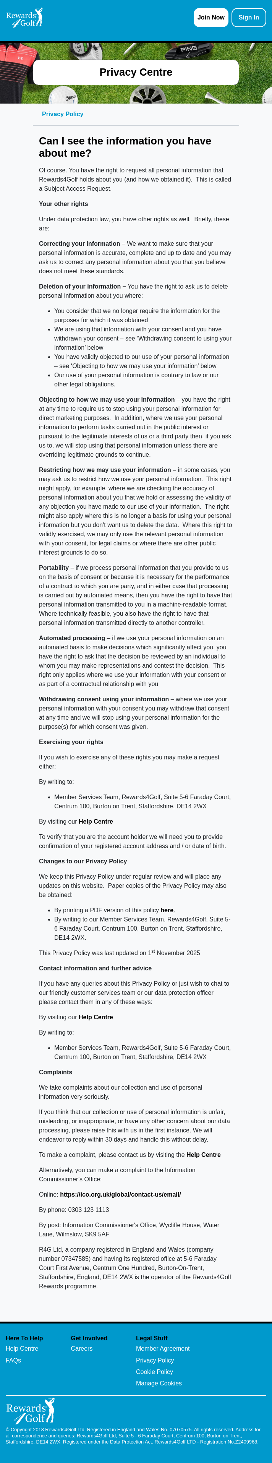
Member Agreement (163, 1348)
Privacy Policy (155, 1360)
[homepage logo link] (24, 17)
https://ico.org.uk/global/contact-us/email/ (120, 1194)
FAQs (13, 1360)
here (166, 910)
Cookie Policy (154, 1372)
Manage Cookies (159, 1383)
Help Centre (96, 821)
